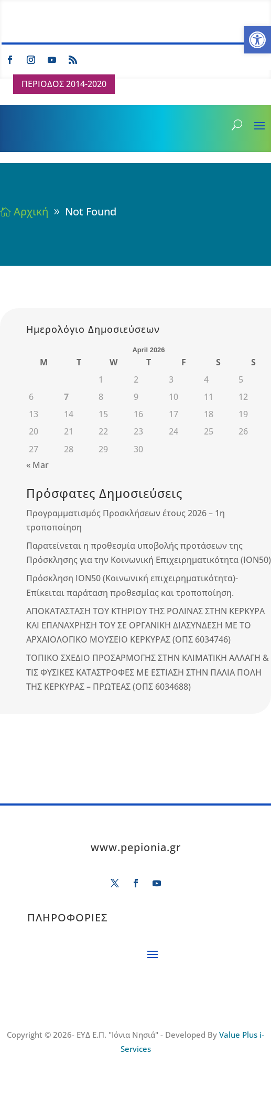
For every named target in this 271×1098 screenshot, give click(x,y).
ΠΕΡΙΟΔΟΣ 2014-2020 (63, 84)
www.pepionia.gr (136, 847)
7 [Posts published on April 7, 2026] (66, 397)
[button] (257, 39)
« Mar (37, 465)
